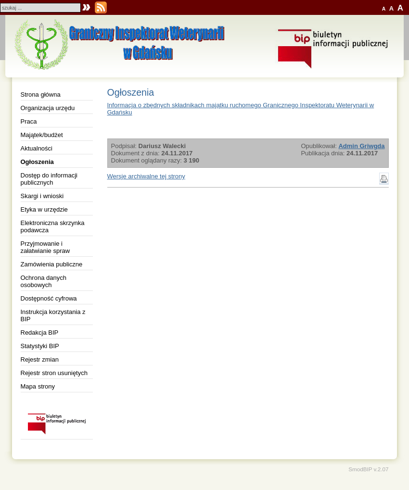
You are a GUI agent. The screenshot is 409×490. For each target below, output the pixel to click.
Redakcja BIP (40, 332)
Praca (29, 121)
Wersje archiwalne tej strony (146, 176)
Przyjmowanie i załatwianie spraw (45, 247)
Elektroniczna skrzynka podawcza (53, 226)
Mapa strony (38, 386)
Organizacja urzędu (48, 108)
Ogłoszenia (37, 161)
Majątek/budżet (42, 134)
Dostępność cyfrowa (49, 298)
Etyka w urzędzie (44, 209)
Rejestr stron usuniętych (54, 373)
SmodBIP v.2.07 (368, 469)
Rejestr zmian (40, 359)
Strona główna (41, 94)
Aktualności (36, 148)
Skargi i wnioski (42, 196)
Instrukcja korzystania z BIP (53, 315)
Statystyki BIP (40, 346)
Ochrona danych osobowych (43, 281)
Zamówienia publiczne (52, 264)
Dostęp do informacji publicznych (49, 179)
